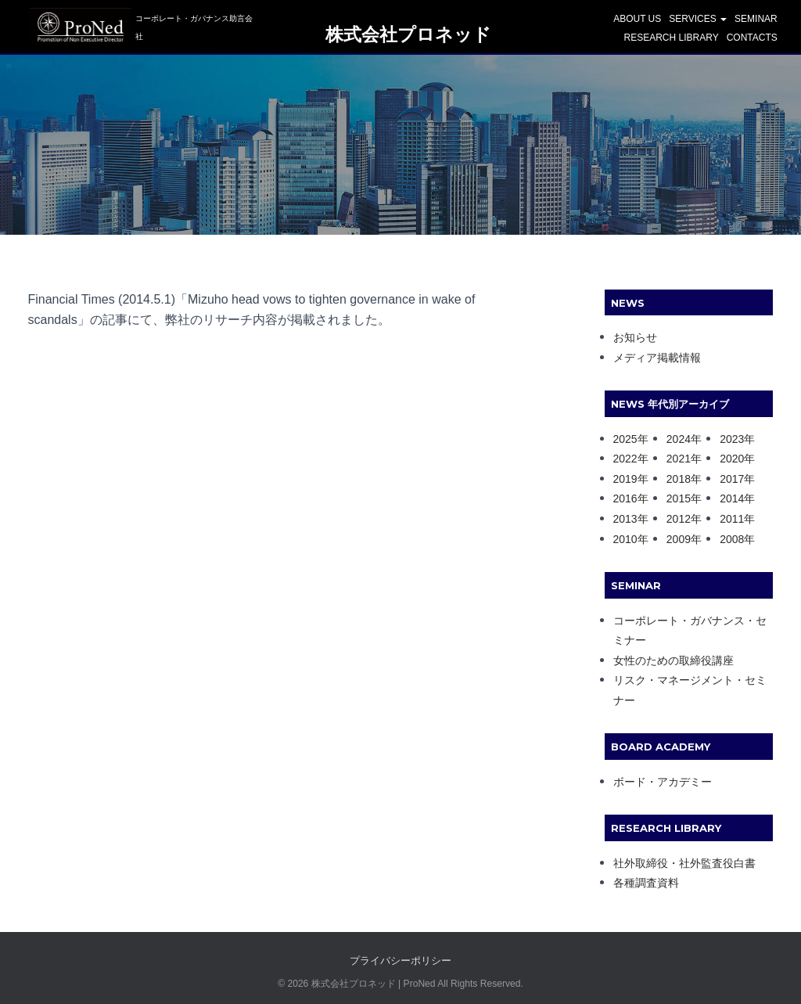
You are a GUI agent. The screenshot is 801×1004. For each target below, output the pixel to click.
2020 (732, 458)
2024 (678, 439)
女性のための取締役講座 (673, 660)
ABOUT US (637, 20)
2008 (732, 539)
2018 (678, 479)
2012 (678, 519)
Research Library (670, 39)
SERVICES (698, 20)
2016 (625, 498)
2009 (678, 539)
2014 (732, 498)
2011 (732, 519)
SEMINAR (756, 20)
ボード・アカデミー (662, 781)
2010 (625, 539)
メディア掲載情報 (657, 357)
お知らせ (635, 337)
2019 (625, 479)
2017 (732, 479)
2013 (625, 519)
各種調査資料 (646, 882)
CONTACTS (752, 39)
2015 (678, 498)
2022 (625, 458)
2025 (625, 439)
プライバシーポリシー (400, 960)
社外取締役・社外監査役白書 (684, 863)
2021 (678, 458)
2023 (732, 439)
